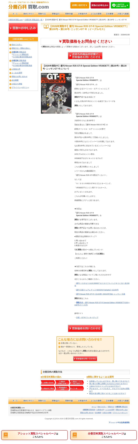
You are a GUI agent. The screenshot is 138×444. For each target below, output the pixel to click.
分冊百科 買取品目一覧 (34, 20)
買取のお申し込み (122, 409)
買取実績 (19, 61)
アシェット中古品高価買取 (119, 423)
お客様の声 (16, 69)
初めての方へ (17, 45)
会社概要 (15, 80)
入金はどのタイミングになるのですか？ (105, 386)
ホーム (94, 407)
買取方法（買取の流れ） (21, 48)
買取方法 (111, 407)
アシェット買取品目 (21, 54)
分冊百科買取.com (15, 20)
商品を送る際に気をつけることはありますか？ (107, 393)
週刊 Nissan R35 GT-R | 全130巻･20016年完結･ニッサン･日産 (100, 294)
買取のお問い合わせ (19, 77)
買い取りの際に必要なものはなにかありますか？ (108, 384)
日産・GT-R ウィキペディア (87, 317)
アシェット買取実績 (21, 63)
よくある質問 (17, 73)
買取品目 (19, 52)
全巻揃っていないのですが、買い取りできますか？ (109, 381)
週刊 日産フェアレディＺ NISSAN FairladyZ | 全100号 (97, 290)
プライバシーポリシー (20, 87)
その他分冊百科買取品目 (22, 57)
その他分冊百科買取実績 (22, 66)
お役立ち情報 (17, 84)
